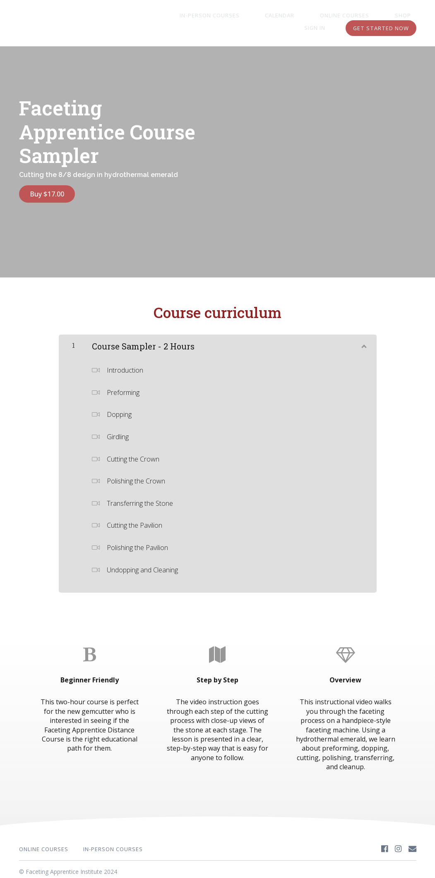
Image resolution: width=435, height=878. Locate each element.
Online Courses (324, 15)
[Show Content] (363, 339)
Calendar (270, 15)
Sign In (405, 15)
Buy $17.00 (47, 194)
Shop (372, 15)
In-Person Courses (211, 15)
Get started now (381, 28)
